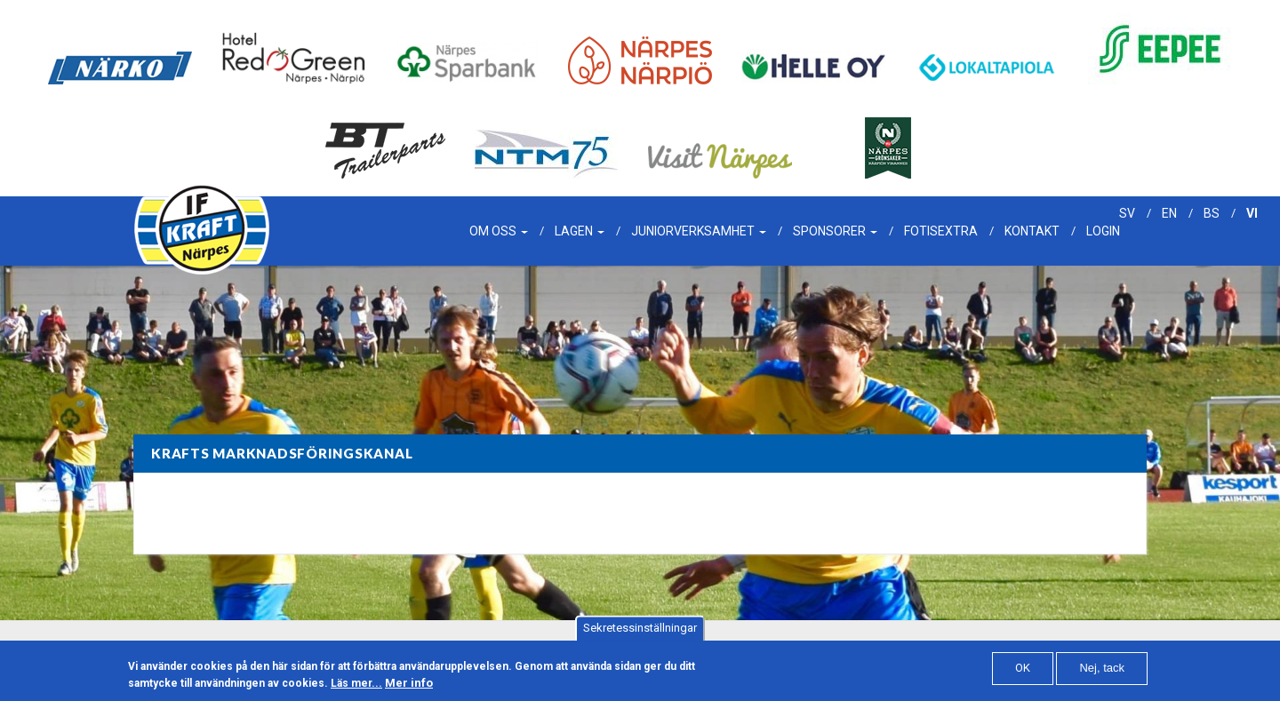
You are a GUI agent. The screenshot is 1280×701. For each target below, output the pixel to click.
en (1169, 213)
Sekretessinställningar (640, 633)
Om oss (498, 231)
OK (1022, 673)
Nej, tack (1101, 673)
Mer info (409, 687)
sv (1127, 213)
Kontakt (1032, 231)
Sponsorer (835, 231)
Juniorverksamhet (698, 231)
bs (1212, 213)
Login (1103, 231)
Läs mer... (356, 687)
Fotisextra (941, 231)
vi (1252, 213)
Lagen (579, 231)
